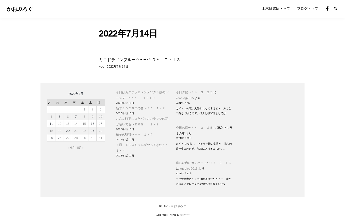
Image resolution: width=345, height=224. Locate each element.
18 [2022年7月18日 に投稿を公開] (51, 130)
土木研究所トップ (276, 8)
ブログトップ (307, 8)
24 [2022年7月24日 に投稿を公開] (100, 130)
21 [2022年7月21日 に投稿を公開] (76, 130)
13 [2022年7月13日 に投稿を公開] (68, 123)
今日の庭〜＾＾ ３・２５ (194, 92)
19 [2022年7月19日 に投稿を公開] (59, 130)
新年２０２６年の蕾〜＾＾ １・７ (140, 108)
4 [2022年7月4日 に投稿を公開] (51, 116)
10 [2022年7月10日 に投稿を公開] (100, 116)
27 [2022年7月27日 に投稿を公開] (68, 138)
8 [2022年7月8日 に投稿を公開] (84, 116)
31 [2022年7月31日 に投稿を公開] (100, 138)
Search (337, 8)
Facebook (329, 8)
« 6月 (71, 147)
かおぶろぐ (178, 206)
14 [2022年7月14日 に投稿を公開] (76, 123)
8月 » (80, 147)
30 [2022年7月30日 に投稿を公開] (92, 138)
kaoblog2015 (185, 98)
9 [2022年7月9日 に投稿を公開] (92, 116)
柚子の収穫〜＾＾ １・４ (134, 134)
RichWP (184, 214)
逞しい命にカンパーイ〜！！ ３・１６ (203, 163)
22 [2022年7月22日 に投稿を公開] (84, 130)
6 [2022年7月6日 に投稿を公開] (68, 116)
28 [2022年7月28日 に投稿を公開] (76, 138)
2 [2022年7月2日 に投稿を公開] (92, 109)
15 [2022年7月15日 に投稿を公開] (84, 123)
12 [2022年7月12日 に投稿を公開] (59, 123)
